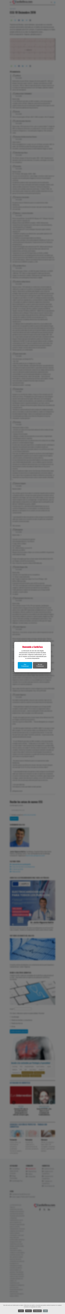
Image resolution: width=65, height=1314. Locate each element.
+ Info (45, 1310)
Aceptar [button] (21, 1310)
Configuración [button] (37, 1310)
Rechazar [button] (28, 1310)
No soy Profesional (40, 665)
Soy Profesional (25, 665)
